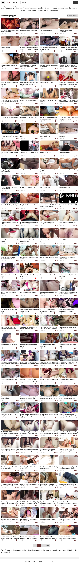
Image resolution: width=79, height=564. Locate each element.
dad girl (46, 10)
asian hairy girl (10, 8)
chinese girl (36, 7)
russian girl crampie (63, 8)
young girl (40, 10)
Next (47, 545)
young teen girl (54, 10)
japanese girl (43, 7)
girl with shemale (19, 8)
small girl (22, 7)
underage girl (29, 7)
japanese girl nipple (31, 10)
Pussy (12, 2)
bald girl (69, 7)
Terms (40, 561)
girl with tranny (33, 8)
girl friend (40, 8)
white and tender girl (60, 7)
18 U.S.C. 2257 (50, 561)
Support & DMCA (30, 561)
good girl (4, 7)
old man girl (54, 8)
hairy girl (22, 10)
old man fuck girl (13, 7)
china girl (27, 8)
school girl (50, 7)
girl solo (47, 8)
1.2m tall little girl (73, 8)
